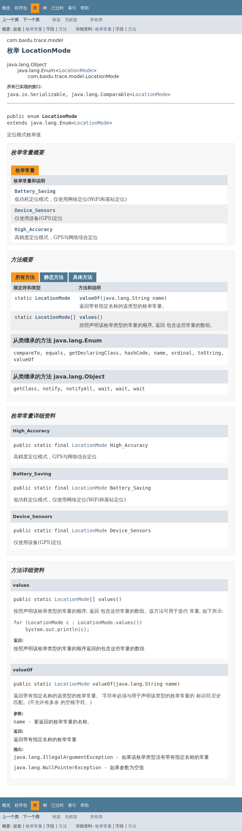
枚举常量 (34, 29)
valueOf (89, 298)
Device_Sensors (35, 210)
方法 (63, 29)
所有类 (96, 19)
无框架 (71, 19)
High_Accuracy (34, 229)
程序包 (21, 8)
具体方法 (82, 277)
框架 (56, 19)
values (88, 317)
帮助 (84, 8)
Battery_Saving (35, 191)
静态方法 (53, 277)
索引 (72, 8)
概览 (6, 8)
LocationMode (76, 70)
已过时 (57, 8)
